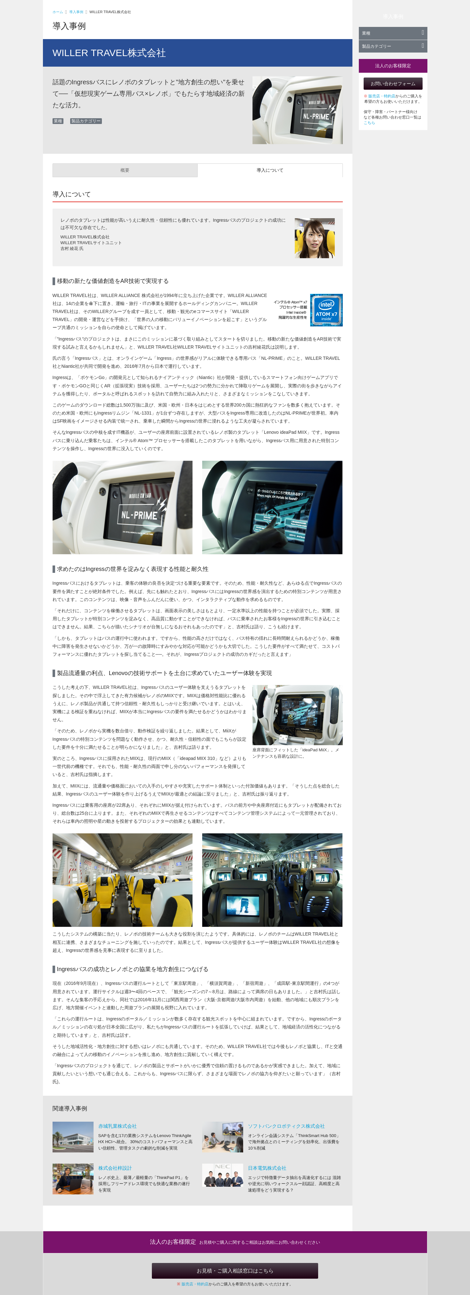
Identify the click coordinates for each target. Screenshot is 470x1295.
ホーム (58, 12)
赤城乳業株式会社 (117, 1126)
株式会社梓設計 (115, 1168)
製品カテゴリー (393, 46)
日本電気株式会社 (267, 1168)
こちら (369, 122)
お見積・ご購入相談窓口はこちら (235, 1271)
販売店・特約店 (381, 96)
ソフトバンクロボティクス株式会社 (286, 1126)
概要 (124, 170)
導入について (270, 170)
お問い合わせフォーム (393, 83)
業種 (393, 33)
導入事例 (76, 12)
